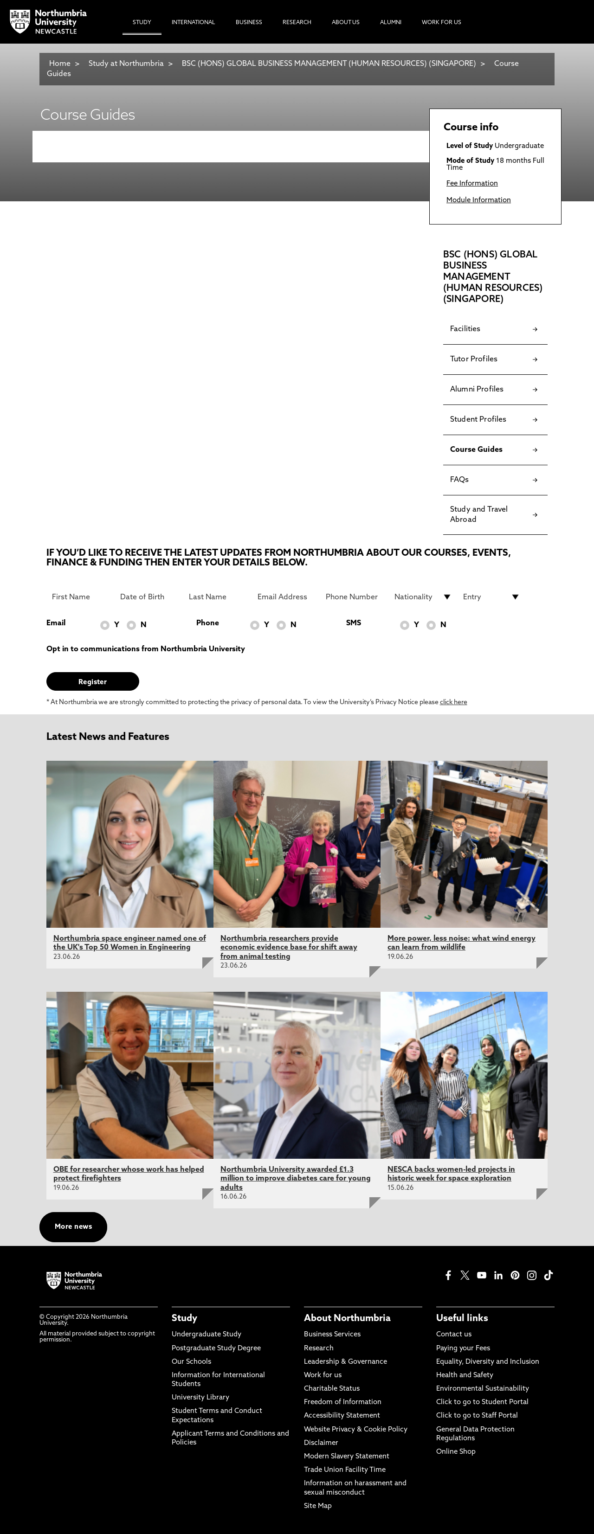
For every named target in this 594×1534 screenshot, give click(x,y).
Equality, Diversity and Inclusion (487, 1362)
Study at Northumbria (126, 64)
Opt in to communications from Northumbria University (145, 649)
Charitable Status (332, 1389)
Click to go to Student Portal (482, 1402)
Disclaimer (321, 1443)
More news (73, 1227)
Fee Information (472, 183)
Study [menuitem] (142, 23)
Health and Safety (464, 1375)
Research (319, 1348)
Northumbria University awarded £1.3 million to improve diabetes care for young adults (295, 1178)
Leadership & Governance (345, 1362)
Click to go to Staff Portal (477, 1415)
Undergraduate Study (206, 1334)
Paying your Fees (463, 1348)
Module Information (478, 200)
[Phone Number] (354, 597)
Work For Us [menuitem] (441, 23)
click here (453, 702)
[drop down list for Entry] (491, 597)
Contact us (453, 1334)
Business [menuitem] (249, 23)
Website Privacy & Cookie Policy (355, 1429)
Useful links (462, 1318)
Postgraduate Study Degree (216, 1348)
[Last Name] (217, 597)
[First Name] (80, 597)
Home (60, 64)
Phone (207, 623)
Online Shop (456, 1452)
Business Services (332, 1334)
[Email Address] (286, 597)
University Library (200, 1397)
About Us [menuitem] (346, 23)
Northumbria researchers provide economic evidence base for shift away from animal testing (288, 947)
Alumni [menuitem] (390, 23)
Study (184, 1318)
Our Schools (191, 1362)
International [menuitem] (193, 23)
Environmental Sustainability (482, 1389)
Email (55, 623)
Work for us (323, 1375)
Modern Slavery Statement (346, 1456)
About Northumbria (347, 1318)
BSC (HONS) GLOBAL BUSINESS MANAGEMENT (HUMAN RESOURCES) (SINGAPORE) (329, 64)
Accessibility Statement (342, 1415)
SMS (353, 623)
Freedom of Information (342, 1402)
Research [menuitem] (297, 23)
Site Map (318, 1506)
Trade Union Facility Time (345, 1470)
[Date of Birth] (149, 597)
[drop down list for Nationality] (423, 597)
